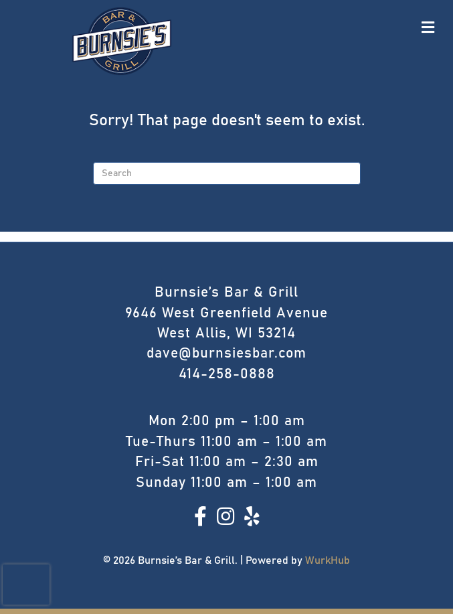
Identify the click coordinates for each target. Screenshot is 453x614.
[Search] (227, 173)
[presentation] (26, 584)
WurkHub (327, 560)
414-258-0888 (227, 374)
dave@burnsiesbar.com (226, 353)
